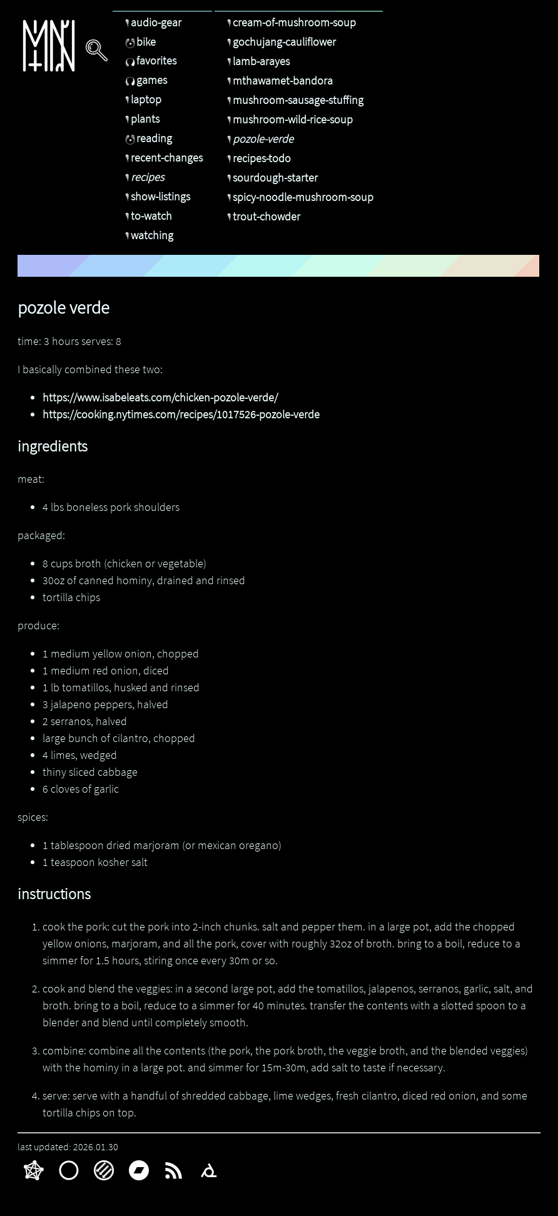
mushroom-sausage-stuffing (293, 100)
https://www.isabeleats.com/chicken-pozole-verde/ (160, 397)
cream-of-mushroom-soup (290, 22)
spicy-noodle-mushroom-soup (298, 197)
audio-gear (151, 22)
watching (147, 235)
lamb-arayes (257, 61)
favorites (149, 60)
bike (139, 41)
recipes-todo (257, 158)
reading (147, 138)
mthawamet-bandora (278, 80)
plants (141, 118)
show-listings (156, 196)
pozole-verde (258, 138)
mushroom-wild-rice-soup (288, 119)
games (144, 80)
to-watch (147, 216)
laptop (141, 99)
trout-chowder (262, 216)
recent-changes (162, 157)
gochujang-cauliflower (280, 41)
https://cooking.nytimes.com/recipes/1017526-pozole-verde (181, 414)
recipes (143, 177)
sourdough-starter (271, 177)
